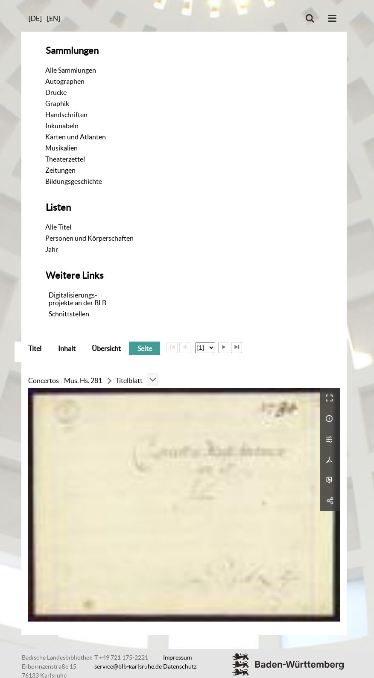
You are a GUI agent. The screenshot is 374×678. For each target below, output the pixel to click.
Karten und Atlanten (75, 137)
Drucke (56, 92)
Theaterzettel (65, 159)
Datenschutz (179, 666)
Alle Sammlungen (70, 70)
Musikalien (61, 148)
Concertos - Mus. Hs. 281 (65, 380)
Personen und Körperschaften (89, 238)
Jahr (51, 249)
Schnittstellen (69, 314)
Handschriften (66, 114)
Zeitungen (60, 170)
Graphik (57, 103)
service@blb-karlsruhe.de (128, 666)
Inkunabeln (62, 126)
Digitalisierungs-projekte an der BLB (77, 299)
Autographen (65, 81)
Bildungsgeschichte (73, 181)
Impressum (177, 657)
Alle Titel (58, 227)
